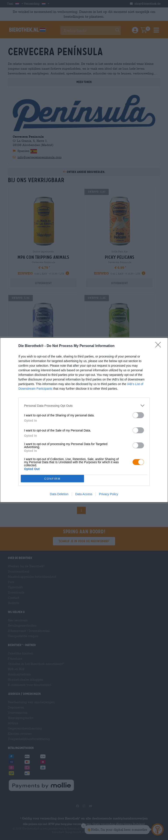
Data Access (83, 494)
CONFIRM (52, 478)
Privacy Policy (108, 494)
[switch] (138, 415)
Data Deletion (59, 494)
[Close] (159, 346)
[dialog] (84, 420)
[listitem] (84, 405)
